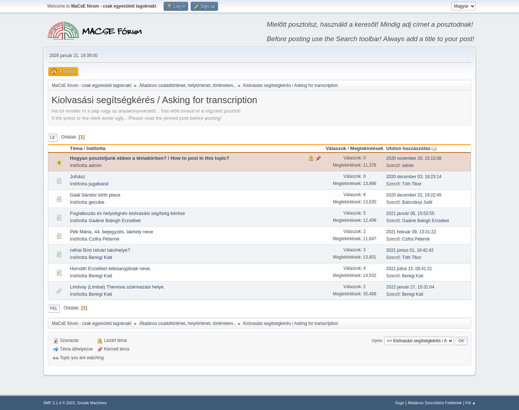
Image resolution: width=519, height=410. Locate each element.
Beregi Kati (100, 257)
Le (52, 137)
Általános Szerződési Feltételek (435, 403)
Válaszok (336, 148)
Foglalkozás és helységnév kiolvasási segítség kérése (127, 213)
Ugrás (377, 340)
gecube (97, 202)
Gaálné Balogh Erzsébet (115, 220)
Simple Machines (92, 403)
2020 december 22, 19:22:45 (414, 195)
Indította (96, 148)
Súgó (399, 403)
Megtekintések (366, 148)
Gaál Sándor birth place (95, 195)
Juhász (77, 176)
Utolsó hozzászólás (411, 148)
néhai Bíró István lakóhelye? (100, 250)
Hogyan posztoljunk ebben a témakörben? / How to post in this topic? (149, 158)
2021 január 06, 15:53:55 (410, 213)
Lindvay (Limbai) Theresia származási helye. (117, 287)
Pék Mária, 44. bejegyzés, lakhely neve (111, 231)
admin (95, 165)
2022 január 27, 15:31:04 (410, 287)
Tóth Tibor (411, 183)
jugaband (98, 183)
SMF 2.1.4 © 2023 (59, 403)
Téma (76, 148)
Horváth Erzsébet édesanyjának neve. (110, 268)
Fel (54, 308)
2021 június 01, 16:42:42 (410, 250)
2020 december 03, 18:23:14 (414, 176)
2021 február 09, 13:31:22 (411, 231)
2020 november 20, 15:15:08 (414, 158)
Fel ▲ (470, 403)
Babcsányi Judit (417, 202)
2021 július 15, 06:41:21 (409, 268)
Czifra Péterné (104, 239)
